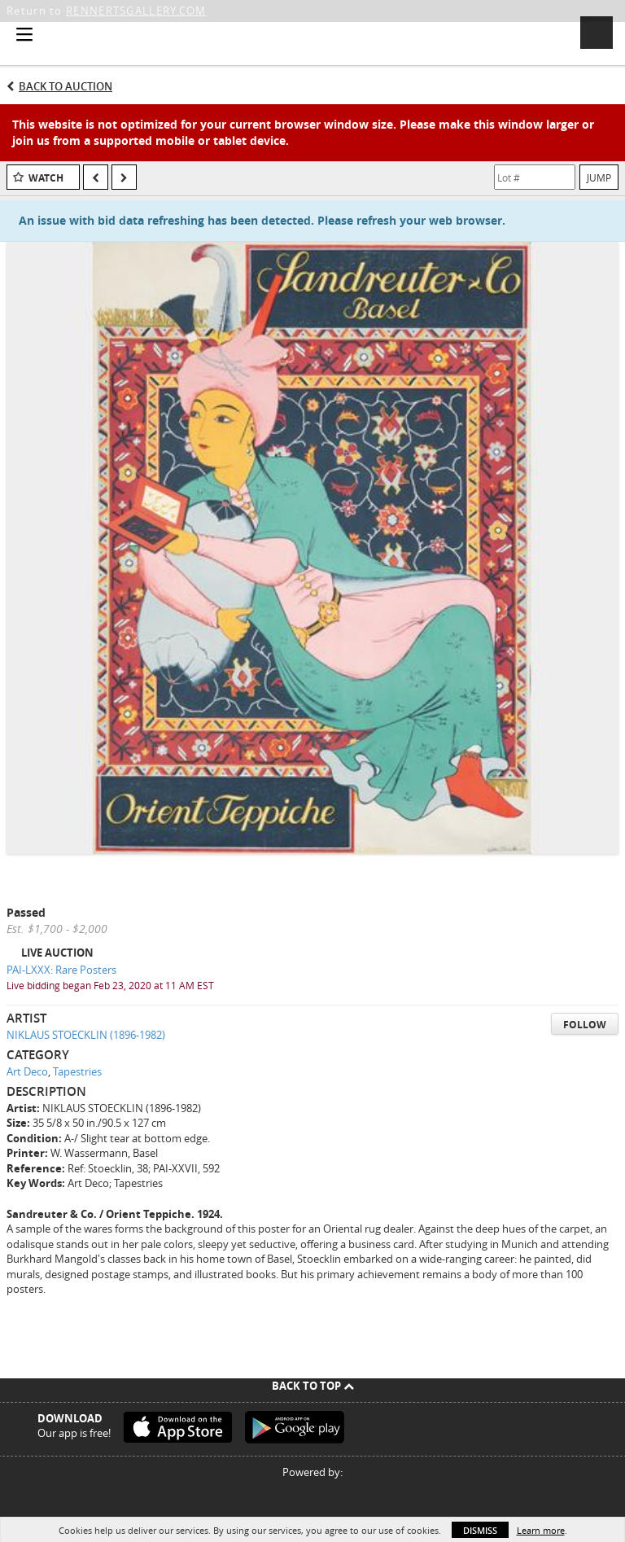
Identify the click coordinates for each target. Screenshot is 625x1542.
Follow (584, 1025)
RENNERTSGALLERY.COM (136, 10)
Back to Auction (65, 86)
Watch (45, 178)
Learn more (541, 1530)
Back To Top (313, 1385)
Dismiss (480, 1530)
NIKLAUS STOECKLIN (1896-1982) (86, 1034)
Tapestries (77, 1071)
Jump (599, 177)
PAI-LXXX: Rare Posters (61, 969)
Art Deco (27, 1071)
